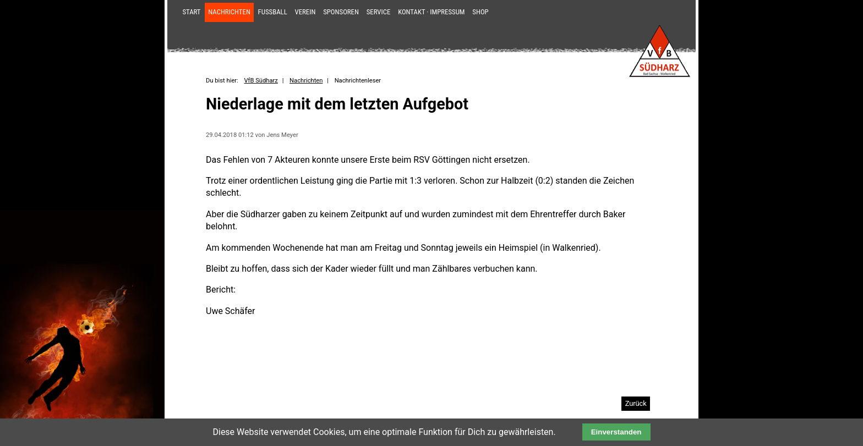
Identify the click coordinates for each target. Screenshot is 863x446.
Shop (480, 12)
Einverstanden (616, 432)
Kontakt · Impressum (431, 12)
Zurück (636, 403)
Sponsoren (341, 12)
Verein (305, 12)
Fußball (272, 12)
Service (379, 12)
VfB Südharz (260, 80)
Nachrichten (229, 12)
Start (191, 12)
